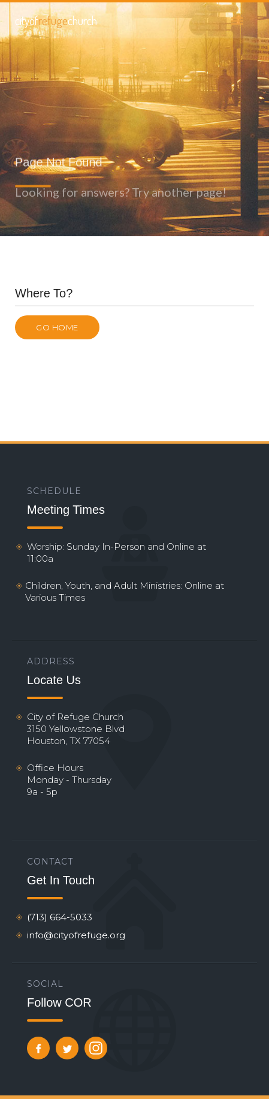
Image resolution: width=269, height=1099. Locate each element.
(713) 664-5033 (59, 917)
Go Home (57, 327)
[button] (237, 20)
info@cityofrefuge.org (76, 935)
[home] (56, 20)
